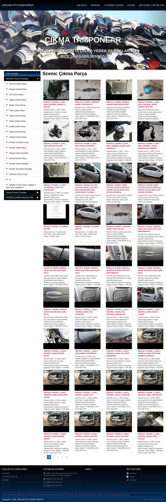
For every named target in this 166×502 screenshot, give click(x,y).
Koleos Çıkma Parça (16, 121)
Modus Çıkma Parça (16, 132)
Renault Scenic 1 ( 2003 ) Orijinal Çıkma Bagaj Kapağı (149, 312)
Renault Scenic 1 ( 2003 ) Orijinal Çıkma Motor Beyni (55, 353)
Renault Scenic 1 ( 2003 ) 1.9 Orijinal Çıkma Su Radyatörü (55, 187)
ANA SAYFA (82, 5)
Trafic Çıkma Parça (15, 110)
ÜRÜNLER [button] (96, 5)
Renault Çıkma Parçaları (17, 79)
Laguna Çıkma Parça (16, 100)
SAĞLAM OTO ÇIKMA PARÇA (18, 5)
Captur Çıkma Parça (16, 116)
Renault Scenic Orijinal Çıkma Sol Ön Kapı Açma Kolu (55, 270)
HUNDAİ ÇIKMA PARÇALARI (19, 197)
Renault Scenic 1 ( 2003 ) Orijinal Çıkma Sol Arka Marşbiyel (117, 353)
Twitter (132, 477)
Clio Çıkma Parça (14, 94)
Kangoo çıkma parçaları (17, 153)
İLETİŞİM (131, 5)
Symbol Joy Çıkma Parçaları (19, 169)
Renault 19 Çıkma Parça (17, 142)
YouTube (133, 480)
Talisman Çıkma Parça (16, 174)
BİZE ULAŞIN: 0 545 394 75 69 (151, 5)
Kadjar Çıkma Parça (15, 126)
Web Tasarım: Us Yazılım (154, 499)
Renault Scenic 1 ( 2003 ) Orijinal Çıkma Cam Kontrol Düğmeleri (117, 312)
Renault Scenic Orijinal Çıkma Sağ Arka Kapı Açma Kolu (150, 270)
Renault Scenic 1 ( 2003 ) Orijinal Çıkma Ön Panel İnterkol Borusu (149, 353)
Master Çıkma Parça (16, 105)
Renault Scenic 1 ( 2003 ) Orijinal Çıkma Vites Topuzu (149, 436)
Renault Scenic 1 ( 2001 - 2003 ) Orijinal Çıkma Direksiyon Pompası (149, 146)
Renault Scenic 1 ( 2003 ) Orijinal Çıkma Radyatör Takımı (55, 395)
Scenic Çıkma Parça (16, 148)
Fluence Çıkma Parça (16, 84)
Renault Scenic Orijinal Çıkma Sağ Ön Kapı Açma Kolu (55, 312)
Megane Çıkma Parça (16, 89)
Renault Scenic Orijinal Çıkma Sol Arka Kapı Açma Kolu (87, 270)
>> (66, 457)
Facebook (133, 473)
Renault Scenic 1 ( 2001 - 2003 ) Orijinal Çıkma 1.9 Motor (55, 104)
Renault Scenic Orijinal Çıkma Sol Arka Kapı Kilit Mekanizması (150, 229)
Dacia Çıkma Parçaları (16, 192)
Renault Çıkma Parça (16, 158)
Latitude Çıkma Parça (16, 137)
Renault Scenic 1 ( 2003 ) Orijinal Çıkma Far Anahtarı (86, 312)
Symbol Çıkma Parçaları (17, 164)
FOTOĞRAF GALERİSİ (114, 5)
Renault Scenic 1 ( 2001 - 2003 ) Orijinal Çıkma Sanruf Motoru (149, 104)
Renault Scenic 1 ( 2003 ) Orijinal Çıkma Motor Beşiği (55, 436)
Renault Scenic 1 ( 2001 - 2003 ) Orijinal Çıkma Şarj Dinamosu (118, 146)
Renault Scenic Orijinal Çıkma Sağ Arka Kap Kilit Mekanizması (118, 270)
